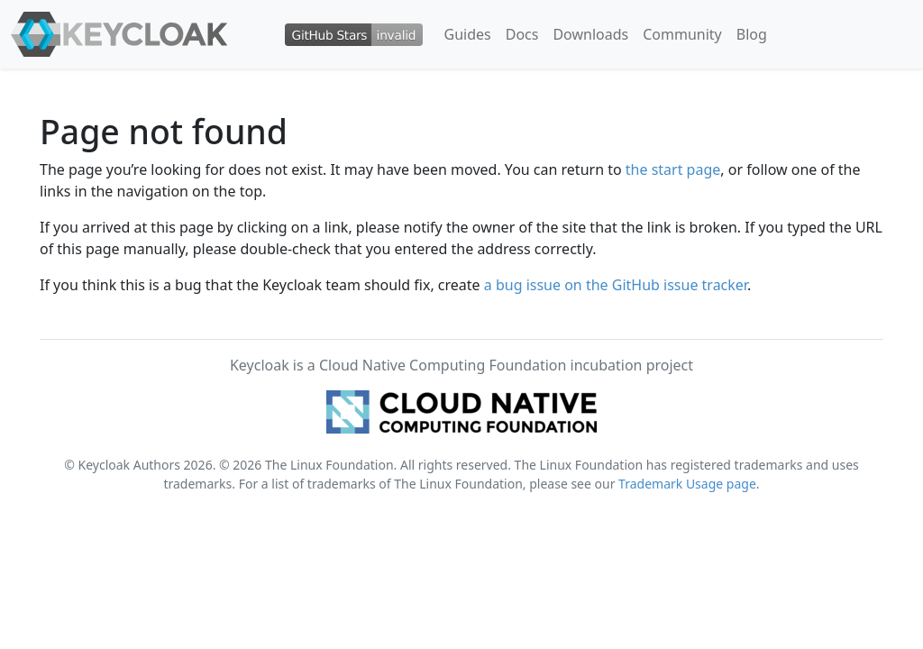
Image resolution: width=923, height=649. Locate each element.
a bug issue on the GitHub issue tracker (615, 285)
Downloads (590, 34)
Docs (522, 34)
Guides (467, 34)
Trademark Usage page (687, 483)
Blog (751, 34)
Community (682, 34)
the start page (673, 169)
